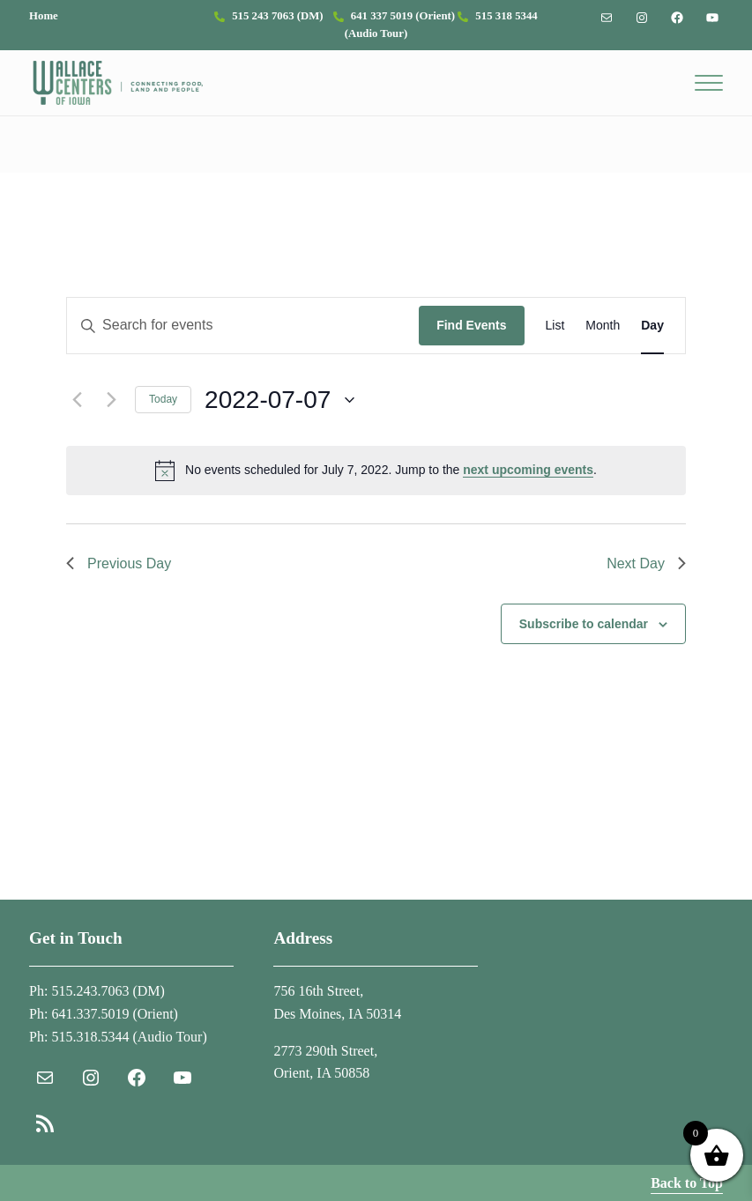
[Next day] (111, 400)
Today (163, 399)
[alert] (376, 470)
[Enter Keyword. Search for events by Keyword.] (243, 325)
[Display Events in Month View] (602, 325)
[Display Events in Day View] (652, 325)
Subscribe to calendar (583, 624)
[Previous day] (76, 400)
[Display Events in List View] (555, 325)
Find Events (471, 325)
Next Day (646, 563)
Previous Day (118, 563)
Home (43, 16)
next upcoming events (528, 470)
